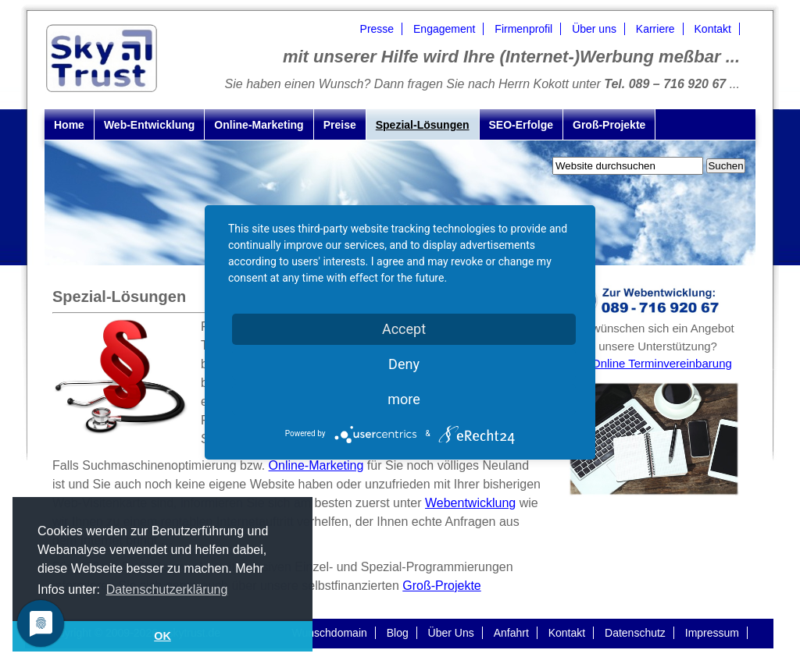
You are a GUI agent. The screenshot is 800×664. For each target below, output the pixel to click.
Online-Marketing (258, 125)
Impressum (712, 633)
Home (69, 125)
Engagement (444, 29)
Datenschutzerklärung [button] (167, 589)
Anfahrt (511, 633)
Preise (339, 125)
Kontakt (713, 29)
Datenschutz (635, 633)
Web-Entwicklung (149, 125)
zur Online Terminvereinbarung (652, 363)
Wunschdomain (329, 633)
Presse (377, 29)
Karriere (655, 29)
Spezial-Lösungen (423, 125)
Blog (398, 633)
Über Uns (451, 633)
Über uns (594, 29)
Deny (404, 364)
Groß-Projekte (609, 125)
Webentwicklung (470, 503)
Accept (404, 329)
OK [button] (162, 636)
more (404, 399)
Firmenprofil (523, 29)
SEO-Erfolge (521, 125)
